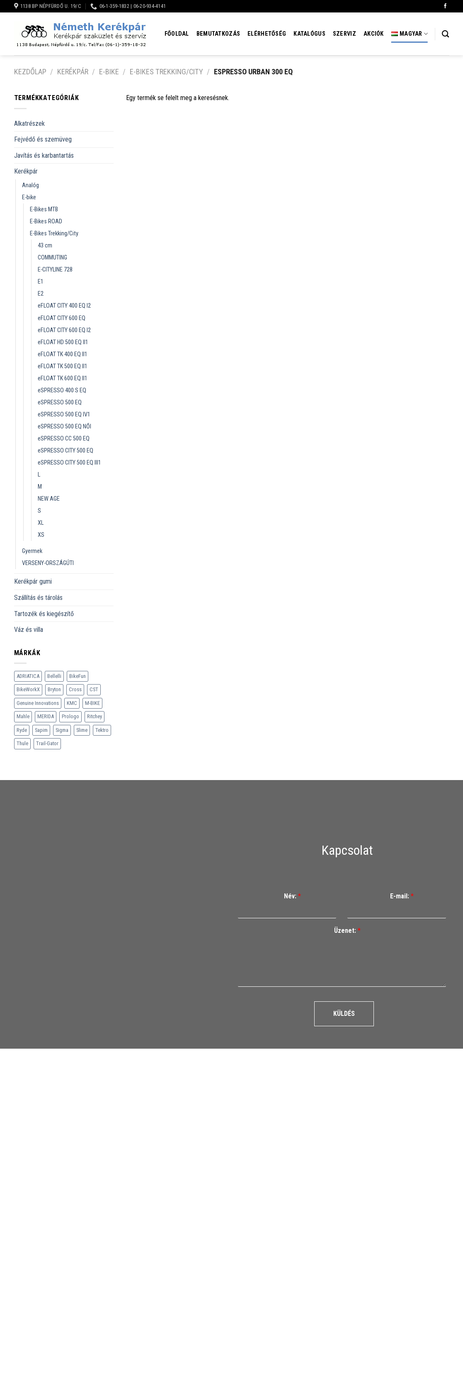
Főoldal (177, 33)
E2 (41, 293)
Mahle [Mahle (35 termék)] (23, 716)
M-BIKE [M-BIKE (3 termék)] (92, 703)
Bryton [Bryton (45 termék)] (54, 689)
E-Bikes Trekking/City (166, 71)
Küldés (344, 1014)
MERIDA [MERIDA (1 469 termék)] (45, 716)
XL (41, 522)
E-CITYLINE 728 (55, 269)
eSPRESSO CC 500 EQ (64, 438)
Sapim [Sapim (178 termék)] (41, 730)
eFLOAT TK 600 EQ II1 (62, 378)
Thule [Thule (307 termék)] (22, 743)
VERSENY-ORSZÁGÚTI (48, 563)
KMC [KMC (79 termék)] (72, 703)
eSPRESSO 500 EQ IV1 (64, 414)
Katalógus (309, 33)
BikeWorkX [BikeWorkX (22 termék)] (28, 689)
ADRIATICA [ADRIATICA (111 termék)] (28, 676)
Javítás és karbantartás (44, 155)
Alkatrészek (29, 123)
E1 (41, 281)
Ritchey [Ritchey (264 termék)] (94, 716)
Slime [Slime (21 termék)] (81, 730)
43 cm (45, 245)
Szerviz (344, 33)
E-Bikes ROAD (46, 221)
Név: (292, 896)
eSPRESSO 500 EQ (60, 402)
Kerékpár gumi (33, 581)
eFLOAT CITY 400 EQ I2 (64, 305)
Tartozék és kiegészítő (44, 614)
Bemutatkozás (218, 33)
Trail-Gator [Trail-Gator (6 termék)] (47, 743)
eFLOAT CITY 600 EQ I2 (64, 330)
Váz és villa (28, 630)
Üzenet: (347, 930)
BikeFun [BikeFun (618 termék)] (77, 676)
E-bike (109, 71)
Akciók (374, 33)
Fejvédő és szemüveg (43, 139)
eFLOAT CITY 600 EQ (61, 318)
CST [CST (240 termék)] (94, 689)
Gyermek (32, 551)
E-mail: (402, 896)
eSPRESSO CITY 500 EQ (65, 450)
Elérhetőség (266, 33)
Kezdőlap (30, 71)
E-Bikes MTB (44, 209)
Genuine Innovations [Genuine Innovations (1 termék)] (38, 703)
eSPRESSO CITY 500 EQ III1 (69, 462)
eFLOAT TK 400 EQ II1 (62, 354)
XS (41, 534)
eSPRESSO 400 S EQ (62, 390)
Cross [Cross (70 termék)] (75, 689)
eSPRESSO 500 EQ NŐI (64, 426)
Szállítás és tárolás (38, 598)
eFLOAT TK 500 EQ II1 (62, 366)
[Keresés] (445, 34)
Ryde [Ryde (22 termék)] (22, 730)
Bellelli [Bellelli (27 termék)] (54, 676)
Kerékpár (72, 71)
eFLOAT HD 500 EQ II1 (63, 342)
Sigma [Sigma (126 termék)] (62, 730)
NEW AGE (49, 498)
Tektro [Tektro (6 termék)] (102, 730)
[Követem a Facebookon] (445, 6)
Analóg (30, 185)
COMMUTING (52, 257)
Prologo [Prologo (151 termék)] (70, 716)
